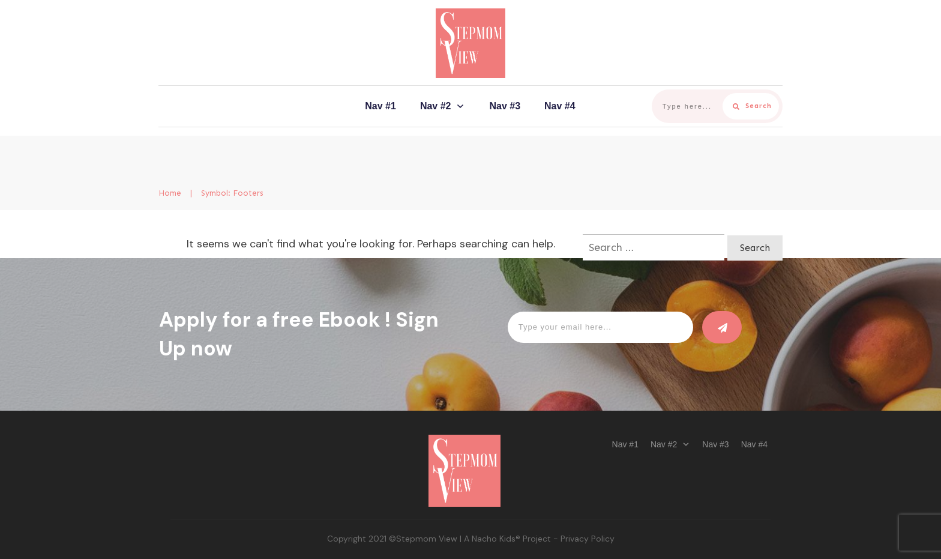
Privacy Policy (588, 538)
